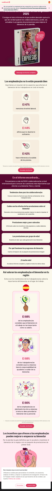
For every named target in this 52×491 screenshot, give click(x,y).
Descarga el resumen (26, 78)
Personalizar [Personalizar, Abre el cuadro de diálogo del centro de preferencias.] (20, 485)
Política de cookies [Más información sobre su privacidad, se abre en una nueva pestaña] (14, 479)
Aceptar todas (31, 485)
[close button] (49, 8)
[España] (49, 2)
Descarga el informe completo (26, 72)
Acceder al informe (26, 170)
